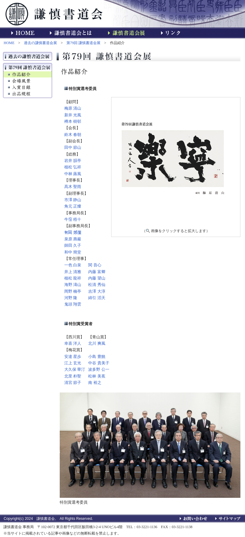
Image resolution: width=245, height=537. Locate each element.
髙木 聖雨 (72, 186)
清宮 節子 (72, 382)
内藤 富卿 (96, 271)
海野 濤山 (72, 284)
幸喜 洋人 (72, 343)
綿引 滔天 (96, 297)
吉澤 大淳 (96, 291)
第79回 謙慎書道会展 (83, 43)
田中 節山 (72, 147)
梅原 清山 (72, 108)
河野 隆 (70, 297)
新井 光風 (72, 115)
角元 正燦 (72, 206)
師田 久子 (72, 245)
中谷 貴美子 (98, 363)
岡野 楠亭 (72, 291)
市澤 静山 (72, 199)
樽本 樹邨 (72, 121)
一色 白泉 (72, 265)
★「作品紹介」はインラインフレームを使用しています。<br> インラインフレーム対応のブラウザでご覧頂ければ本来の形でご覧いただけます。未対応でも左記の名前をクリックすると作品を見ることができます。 (176, 161)
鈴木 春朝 (72, 134)
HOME (9, 43)
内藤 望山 (96, 278)
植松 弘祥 (72, 167)
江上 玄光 (72, 363)
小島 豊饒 (96, 356)
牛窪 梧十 (72, 219)
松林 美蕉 (96, 376)
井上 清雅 (72, 271)
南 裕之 (94, 382)
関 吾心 (94, 265)
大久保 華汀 (74, 369)
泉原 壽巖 (72, 239)
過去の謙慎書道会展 (40, 43)
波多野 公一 (98, 369)
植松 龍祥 (72, 278)
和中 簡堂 (72, 252)
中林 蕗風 (72, 173)
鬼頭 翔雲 (72, 304)
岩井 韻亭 (72, 160)
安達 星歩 (72, 356)
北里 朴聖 (72, 376)
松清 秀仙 (96, 284)
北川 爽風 (96, 343)
